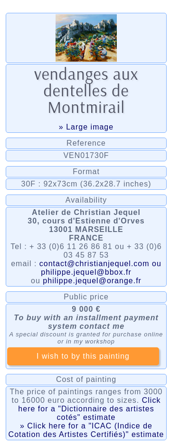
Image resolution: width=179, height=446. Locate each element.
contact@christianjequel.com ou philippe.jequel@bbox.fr (100, 268)
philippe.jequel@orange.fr (92, 281)
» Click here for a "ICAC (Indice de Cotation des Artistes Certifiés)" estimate (86, 430)
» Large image (86, 127)
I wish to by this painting (83, 356)
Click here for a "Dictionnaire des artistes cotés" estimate (89, 408)
